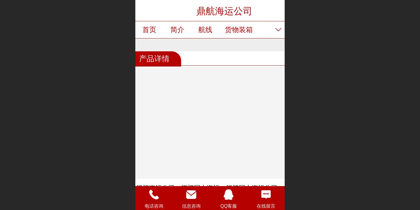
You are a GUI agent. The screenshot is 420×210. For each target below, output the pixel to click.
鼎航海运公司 (224, 11)
